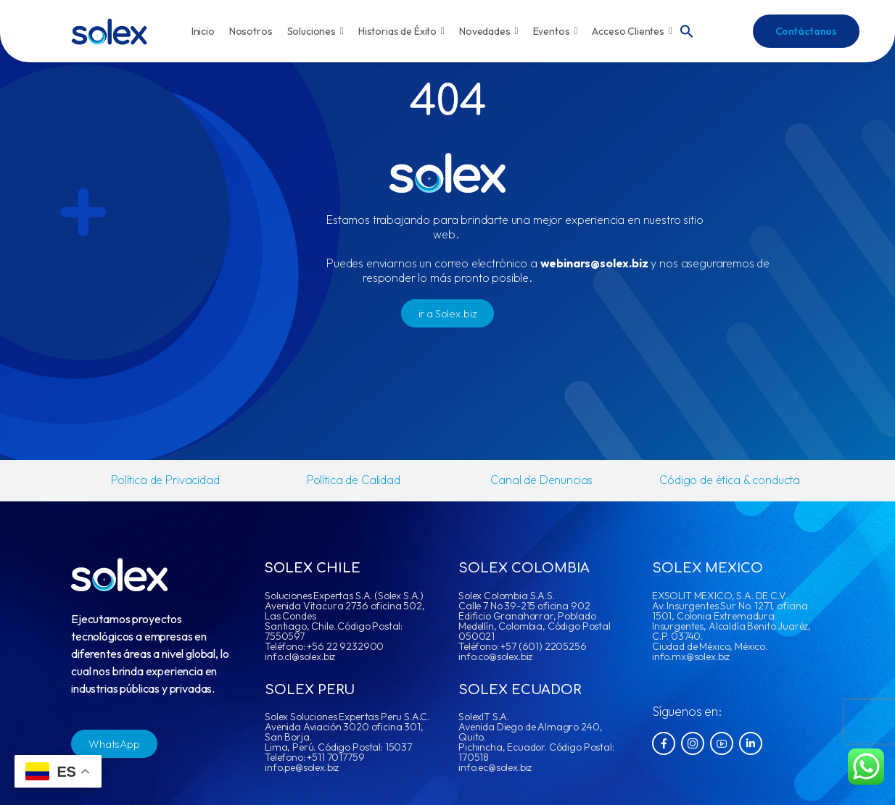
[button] (687, 29)
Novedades (489, 31)
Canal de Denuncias (541, 479)
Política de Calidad (353, 479)
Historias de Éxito (401, 31)
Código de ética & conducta (729, 479)
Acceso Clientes (632, 31)
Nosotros (251, 31)
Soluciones (315, 31)
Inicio (203, 31)
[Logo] (109, 31)
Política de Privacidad (165, 479)
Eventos (555, 31)
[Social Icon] (663, 743)
